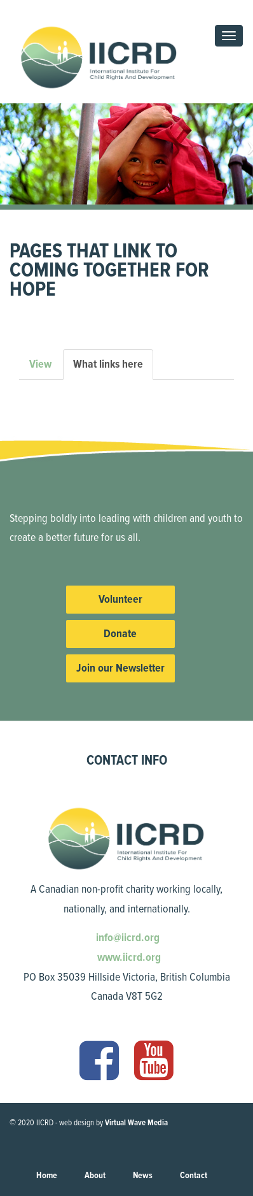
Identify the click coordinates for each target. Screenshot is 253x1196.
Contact (193, 1175)
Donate (120, 633)
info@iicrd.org (126, 937)
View (40, 364)
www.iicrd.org (128, 957)
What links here (113, 368)
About (95, 1175)
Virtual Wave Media (136, 1123)
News (143, 1175)
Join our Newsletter (120, 668)
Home (46, 1175)
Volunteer (120, 599)
